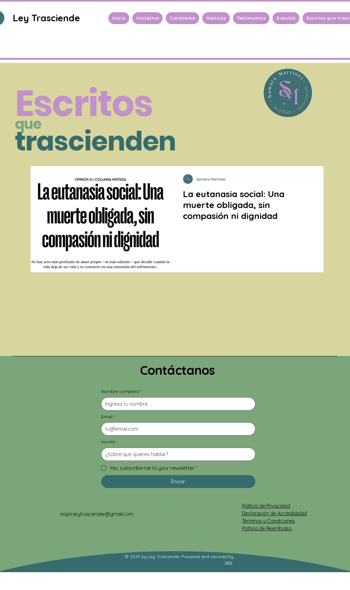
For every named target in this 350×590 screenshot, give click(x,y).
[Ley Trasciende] (47, 18)
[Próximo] (315, 209)
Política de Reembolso (267, 528)
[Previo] (35, 209)
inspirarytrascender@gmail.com (97, 514)
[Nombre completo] (176, 404)
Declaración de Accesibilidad (274, 513)
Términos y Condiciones (268, 521)
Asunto (108, 442)
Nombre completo (121, 392)
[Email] (176, 429)
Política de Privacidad (266, 506)
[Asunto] (176, 454)
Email (108, 417)
